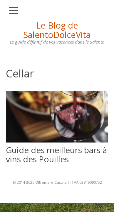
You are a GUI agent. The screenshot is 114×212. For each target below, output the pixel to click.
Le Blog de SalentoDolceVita (57, 29)
